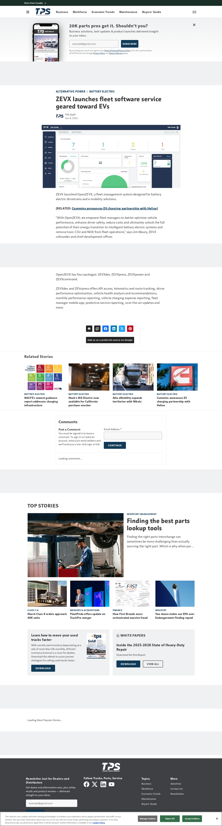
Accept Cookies (192, 818)
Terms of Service (116, 53)
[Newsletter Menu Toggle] (194, 12)
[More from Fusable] (111, 3)
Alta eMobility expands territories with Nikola (127, 399)
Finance (117, 610)
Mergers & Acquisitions (85, 610)
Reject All (170, 818)
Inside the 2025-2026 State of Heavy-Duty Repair (150, 647)
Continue (115, 445)
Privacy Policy (99, 53)
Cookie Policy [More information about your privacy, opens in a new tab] (99, 822)
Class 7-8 (32, 610)
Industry (160, 610)
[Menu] (28, 12)
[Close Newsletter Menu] (194, 25)
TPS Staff (70, 114)
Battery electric (102, 91)
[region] (111, 819)
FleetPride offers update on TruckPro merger (87, 616)
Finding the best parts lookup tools (158, 524)
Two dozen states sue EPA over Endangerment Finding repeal (174, 616)
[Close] (216, 818)
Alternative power (71, 91)
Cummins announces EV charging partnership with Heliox (114, 208)
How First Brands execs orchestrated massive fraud (130, 616)
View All (153, 664)
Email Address (112, 429)
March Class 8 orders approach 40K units (47, 616)
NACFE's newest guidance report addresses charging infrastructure (41, 401)
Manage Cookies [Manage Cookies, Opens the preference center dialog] (148, 818)
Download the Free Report (130, 654)
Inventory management (142, 514)
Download (43, 668)
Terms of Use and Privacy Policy (117, 50)
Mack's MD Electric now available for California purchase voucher (83, 401)
